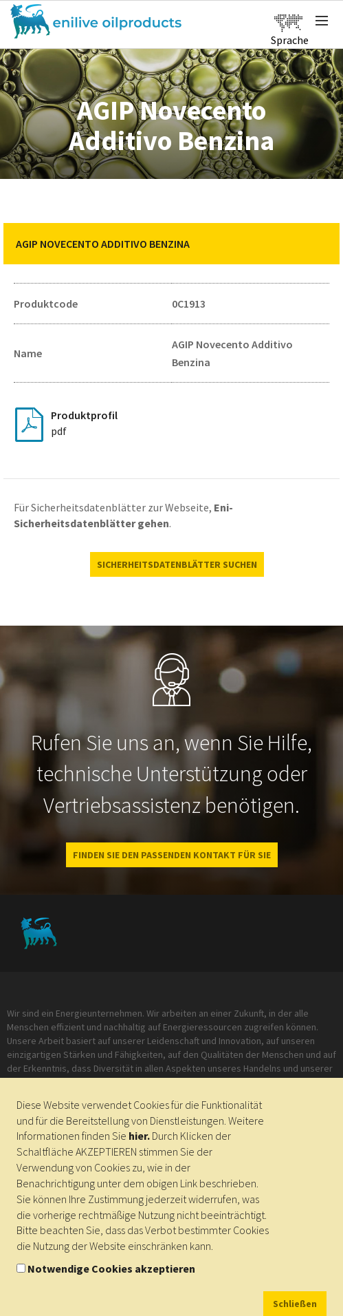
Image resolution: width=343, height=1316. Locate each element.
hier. (139, 1136)
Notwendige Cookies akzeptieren (111, 1268)
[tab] (171, 243)
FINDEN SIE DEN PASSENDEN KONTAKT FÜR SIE (172, 855)
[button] (319, 243)
